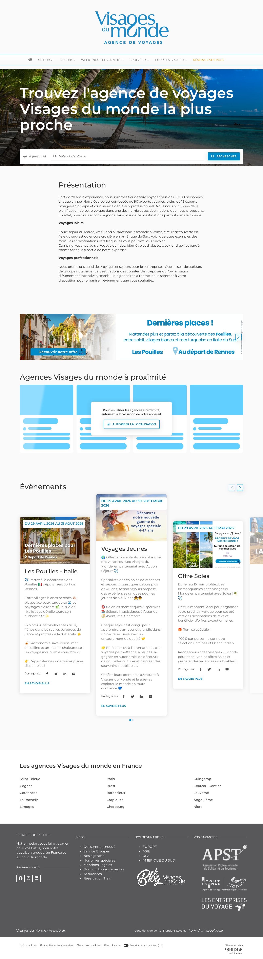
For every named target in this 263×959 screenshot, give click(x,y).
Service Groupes (97, 851)
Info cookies (28, 945)
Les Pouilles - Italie (51, 571)
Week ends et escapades (102, 60)
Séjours (46, 60)
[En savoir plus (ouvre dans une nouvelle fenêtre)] (131, 337)
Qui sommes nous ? (100, 847)
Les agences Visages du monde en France (81, 765)
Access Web (57, 930)
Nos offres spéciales (99, 861)
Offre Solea (194, 576)
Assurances (93, 874)
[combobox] (131, 156)
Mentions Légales (98, 865)
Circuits (67, 60)
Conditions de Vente (148, 930)
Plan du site (112, 945)
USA (146, 856)
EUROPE (150, 847)
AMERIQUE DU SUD (159, 861)
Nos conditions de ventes (104, 869)
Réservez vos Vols (208, 60)
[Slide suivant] (238, 337)
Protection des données (57, 945)
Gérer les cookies (89, 945)
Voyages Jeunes (124, 548)
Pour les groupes (171, 60)
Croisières (139, 60)
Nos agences (94, 856)
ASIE (146, 851)
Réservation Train (98, 878)
